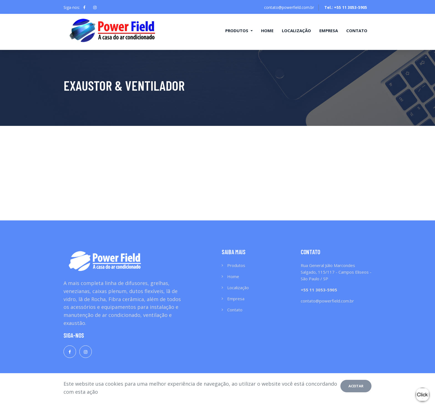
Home (267, 30)
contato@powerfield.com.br (289, 7)
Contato (356, 30)
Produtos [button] (237, 30)
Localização (296, 30)
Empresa (328, 30)
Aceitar (355, 385)
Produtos (236, 265)
